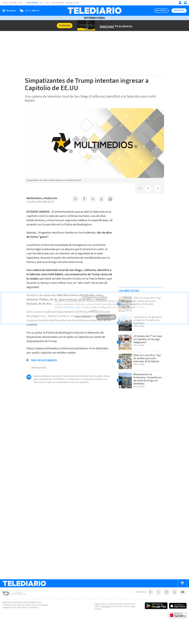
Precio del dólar (57, 2)
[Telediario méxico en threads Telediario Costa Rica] (174, 592)
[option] (94, 145)
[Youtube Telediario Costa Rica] (182, 592)
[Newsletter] (185, 3)
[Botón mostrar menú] (9, 10)
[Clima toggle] (28, 10)
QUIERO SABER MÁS (83, 314)
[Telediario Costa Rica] (94, 10)
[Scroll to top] (182, 583)
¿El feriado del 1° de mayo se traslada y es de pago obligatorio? (147, 339)
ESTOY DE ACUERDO (106, 314)
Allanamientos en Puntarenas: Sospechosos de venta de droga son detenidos (147, 379)
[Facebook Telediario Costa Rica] (150, 592)
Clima (47, 2)
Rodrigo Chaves (72, 2)
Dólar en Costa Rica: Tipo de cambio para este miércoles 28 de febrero (147, 358)
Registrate (179, 10)
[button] (75, 198)
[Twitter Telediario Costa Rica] (158, 592)
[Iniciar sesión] (180, 2)
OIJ (41, 2)
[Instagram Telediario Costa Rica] (166, 592)
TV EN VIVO (162, 10)
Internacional (94, 18)
